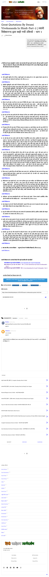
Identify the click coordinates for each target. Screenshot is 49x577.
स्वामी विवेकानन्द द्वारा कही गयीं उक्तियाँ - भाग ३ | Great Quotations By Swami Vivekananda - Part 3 (26, 265)
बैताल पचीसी (3, 510)
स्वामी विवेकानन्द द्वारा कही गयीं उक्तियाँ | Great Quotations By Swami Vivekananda (22, 262)
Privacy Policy (14, 561)
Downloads (3, 514)
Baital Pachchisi (4, 504)
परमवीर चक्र (3, 523)
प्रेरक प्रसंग (3, 485)
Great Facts (3, 526)
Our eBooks (14, 555)
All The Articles (35, 555)
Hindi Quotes (18, 22)
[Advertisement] (12, 47)
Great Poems (4, 479)
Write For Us (13, 558)
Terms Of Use (35, 561)
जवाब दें (7, 326)
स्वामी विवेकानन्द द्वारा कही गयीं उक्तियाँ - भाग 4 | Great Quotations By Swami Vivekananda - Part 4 (25, 268)
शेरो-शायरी (3, 536)
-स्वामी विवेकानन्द (5, 75)
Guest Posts (3, 476)
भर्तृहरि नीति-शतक (4, 495)
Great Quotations (9, 22)
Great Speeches (4, 520)
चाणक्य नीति (3, 507)
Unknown (7, 331)
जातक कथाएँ (3, 498)
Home (2, 22)
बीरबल (2, 533)
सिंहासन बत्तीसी (4, 501)
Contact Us (35, 558)
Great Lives (3, 492)
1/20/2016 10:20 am (13, 331)
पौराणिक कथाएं (4, 529)
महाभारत (2, 488)
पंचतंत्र (2, 482)
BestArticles (3, 517)
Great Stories (4, 469)
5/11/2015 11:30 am (12, 322)
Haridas (7, 322)
